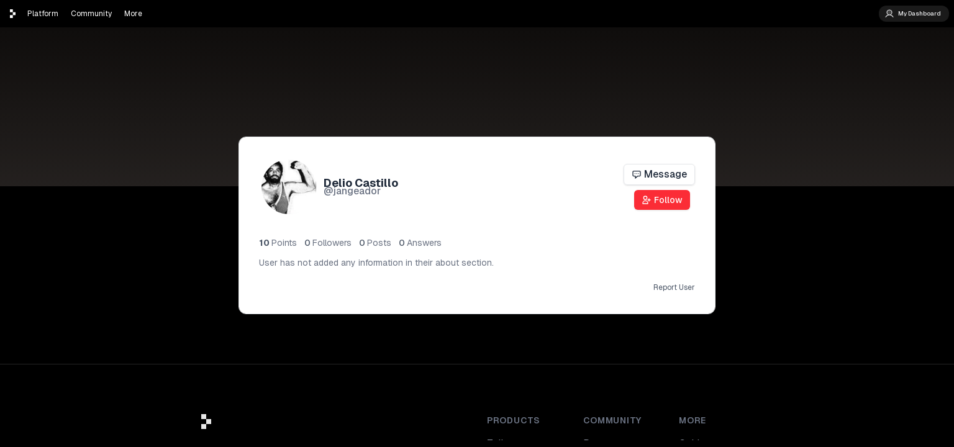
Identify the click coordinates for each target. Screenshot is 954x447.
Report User (674, 287)
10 (278, 242)
